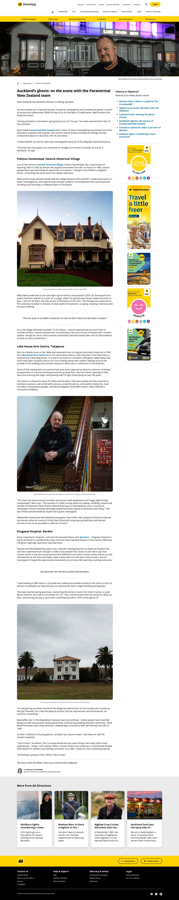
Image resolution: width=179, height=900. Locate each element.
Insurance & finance (110, 11)
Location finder (91, 5)
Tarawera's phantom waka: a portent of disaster (140, 129)
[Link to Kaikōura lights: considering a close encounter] (34, 819)
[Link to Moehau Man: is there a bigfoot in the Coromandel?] (71, 819)
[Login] (155, 4)
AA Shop (101, 5)
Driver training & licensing (89, 11)
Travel (139, 11)
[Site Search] (146, 4)
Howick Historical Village (50, 164)
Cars (73, 11)
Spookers (84, 537)
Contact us (136, 5)
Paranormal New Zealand (42, 130)
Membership (63, 11)
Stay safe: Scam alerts (112, 5)
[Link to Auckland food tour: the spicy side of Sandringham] (144, 819)
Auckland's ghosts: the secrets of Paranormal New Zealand (136, 122)
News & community (153, 11)
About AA (81, 5)
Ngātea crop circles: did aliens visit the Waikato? (139, 109)
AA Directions (126, 5)
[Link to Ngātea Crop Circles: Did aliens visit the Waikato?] (107, 819)
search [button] (146, 4)
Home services (127, 11)
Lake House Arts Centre (33, 355)
